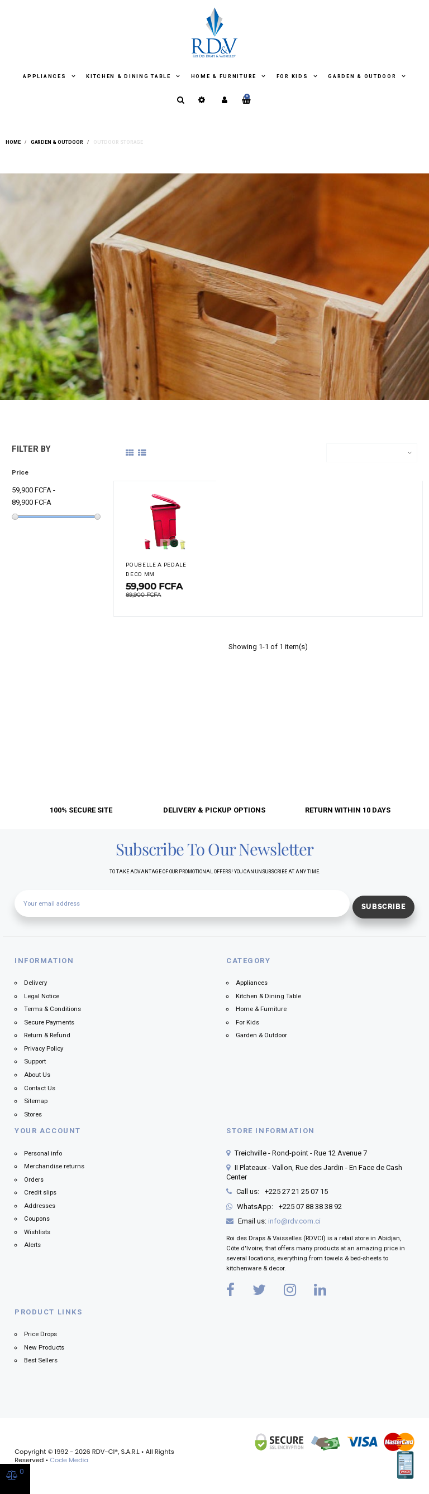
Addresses (39, 1206)
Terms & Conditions (52, 1009)
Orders (34, 1179)
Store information (270, 1130)
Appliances (45, 76)
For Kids (293, 76)
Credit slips (40, 1192)
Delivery (35, 983)
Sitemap (35, 1101)
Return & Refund (47, 1035)
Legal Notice (41, 996)
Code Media (69, 1460)
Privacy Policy (43, 1048)
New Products (44, 1347)
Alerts (32, 1245)
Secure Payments (49, 1022)
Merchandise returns (54, 1166)
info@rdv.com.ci (294, 1221)
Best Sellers (41, 1360)
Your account (48, 1130)
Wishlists (37, 1232)
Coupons (37, 1218)
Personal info (43, 1153)
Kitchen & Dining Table (129, 76)
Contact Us (39, 1088)
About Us (37, 1075)
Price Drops (40, 1334)
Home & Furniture (225, 76)
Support (35, 1061)
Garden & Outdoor (363, 76)
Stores (33, 1114)
